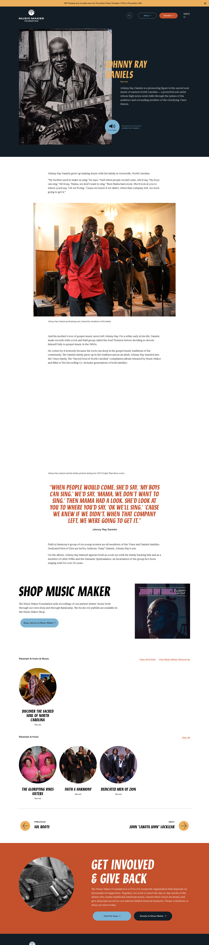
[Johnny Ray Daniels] (5, 476)
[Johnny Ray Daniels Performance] (5, 481)
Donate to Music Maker (153, 916)
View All (186, 737)
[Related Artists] (5, 492)
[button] (187, 15)
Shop (146, 16)
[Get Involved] (5, 497)
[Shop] (5, 487)
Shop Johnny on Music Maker (39, 623)
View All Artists (148, 659)
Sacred (124, 82)
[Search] (129, 15)
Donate (167, 16)
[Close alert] (205, 3)
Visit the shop (112, 916)
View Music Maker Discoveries (174, 659)
